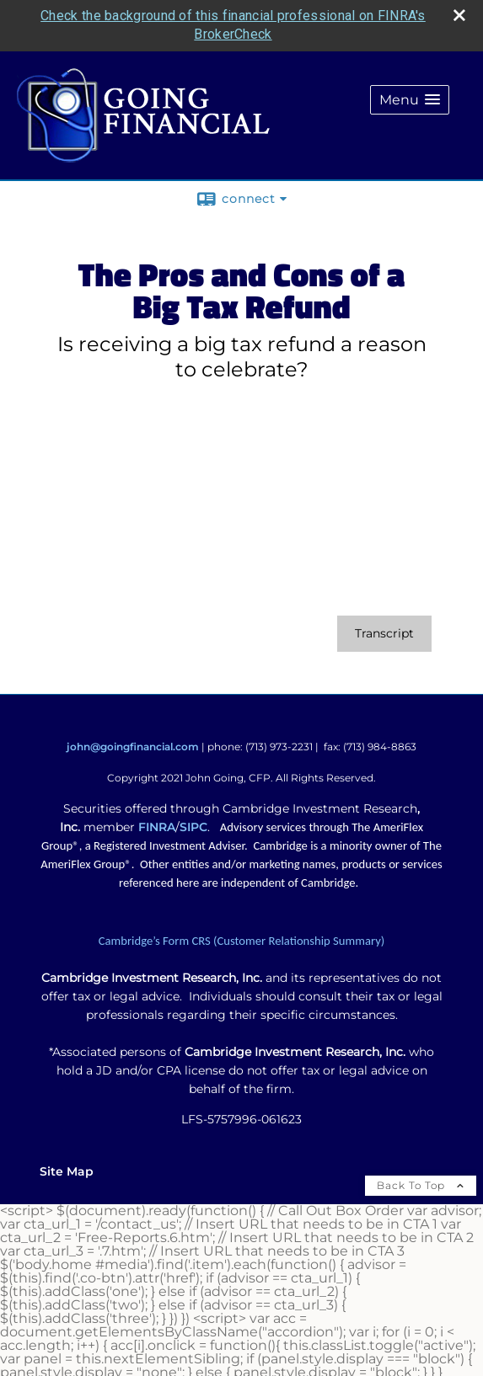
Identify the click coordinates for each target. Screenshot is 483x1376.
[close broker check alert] (459, 15)
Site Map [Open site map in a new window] (67, 1171)
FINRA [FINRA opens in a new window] (156, 827)
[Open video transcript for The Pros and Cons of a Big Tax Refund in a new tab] (384, 634)
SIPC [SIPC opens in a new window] (193, 827)
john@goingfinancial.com (133, 746)
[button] (409, 100)
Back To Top (420, 1185)
